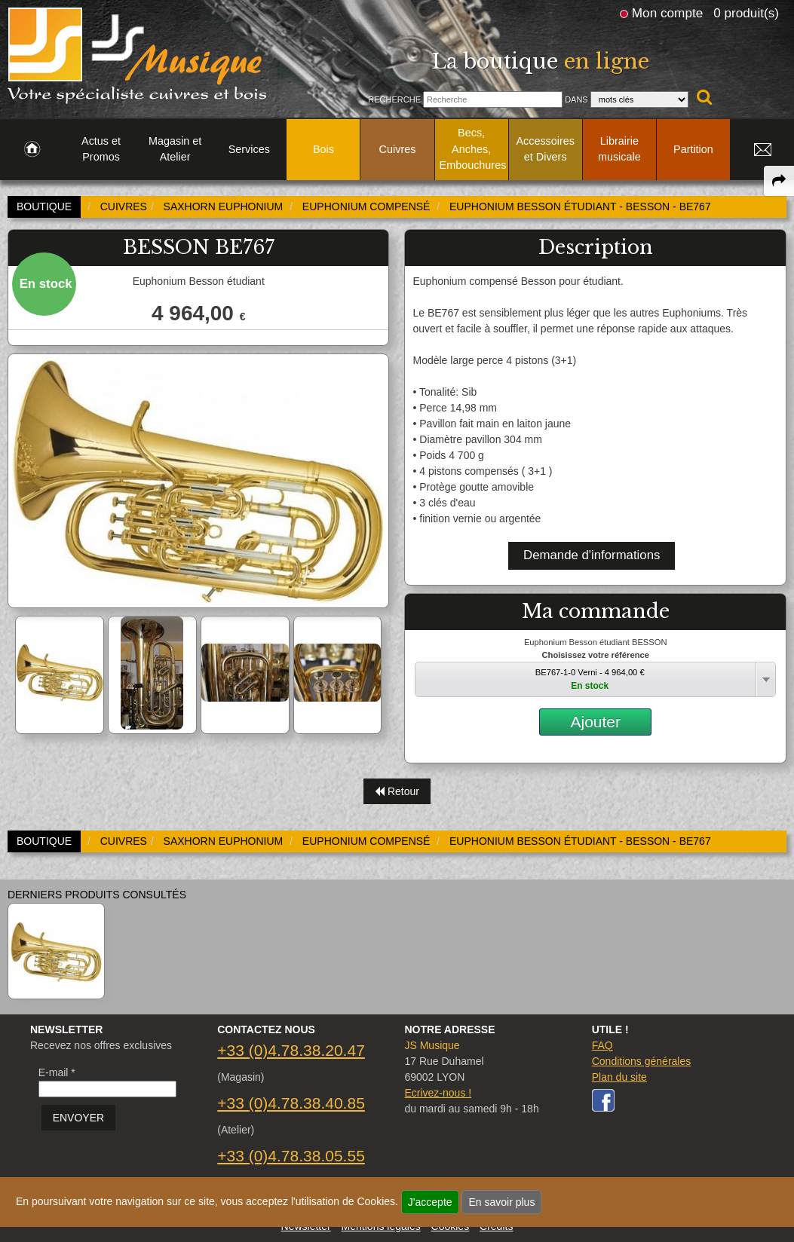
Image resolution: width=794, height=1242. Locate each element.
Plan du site (619, 1077)
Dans (576, 99)
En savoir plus (501, 1202)
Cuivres (397, 149)
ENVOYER (78, 1118)
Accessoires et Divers (545, 149)
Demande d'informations (591, 555)
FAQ (602, 1045)
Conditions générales (641, 1061)
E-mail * (56, 1072)
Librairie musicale (619, 149)
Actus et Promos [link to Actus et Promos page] (101, 149)
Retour (397, 791)
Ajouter (595, 721)
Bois (323, 149)
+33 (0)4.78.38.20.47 (291, 1050)
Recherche (394, 99)
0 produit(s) (746, 12)
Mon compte (667, 12)
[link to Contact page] (762, 150)
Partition (693, 149)
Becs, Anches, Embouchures (473, 149)
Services (249, 149)
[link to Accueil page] (32, 150)
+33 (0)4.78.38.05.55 (291, 1155)
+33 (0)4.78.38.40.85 (291, 1103)
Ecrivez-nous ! (437, 1093)
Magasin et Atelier (175, 149)
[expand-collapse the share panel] (779, 181)
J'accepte (430, 1202)
